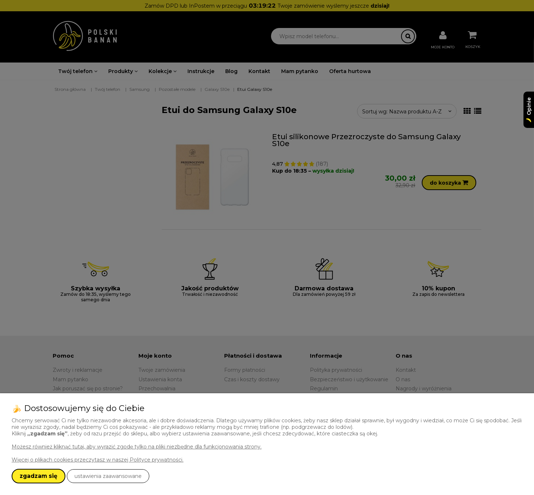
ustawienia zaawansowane (108, 476)
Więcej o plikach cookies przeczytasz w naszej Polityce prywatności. (97, 459)
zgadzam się (38, 475)
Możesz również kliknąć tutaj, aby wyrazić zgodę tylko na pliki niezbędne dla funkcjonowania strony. (137, 446)
